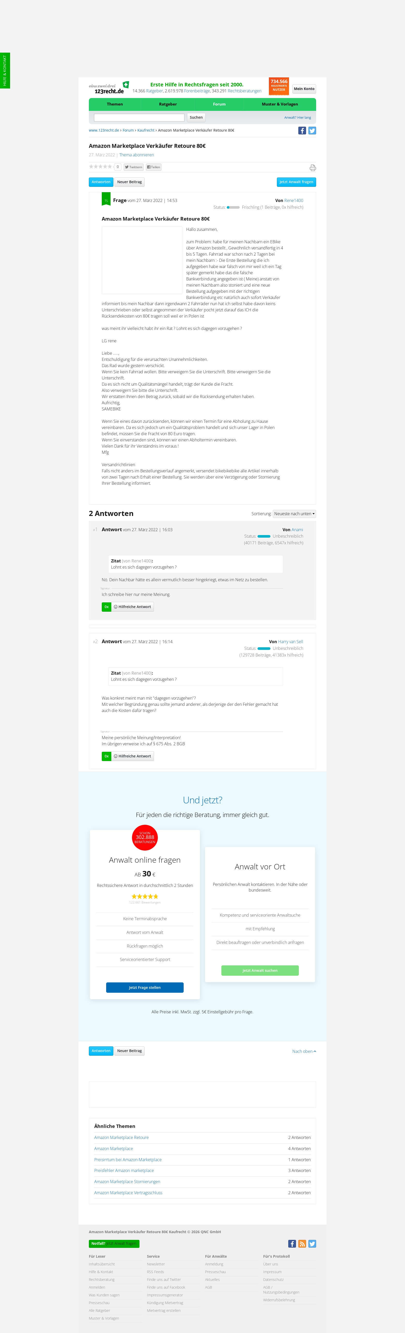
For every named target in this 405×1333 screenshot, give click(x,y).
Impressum (272, 1272)
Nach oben (304, 1051)
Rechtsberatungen (244, 91)
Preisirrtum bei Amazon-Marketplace (128, 1160)
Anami (297, 530)
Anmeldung (214, 1264)
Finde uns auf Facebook (166, 1287)
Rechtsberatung (101, 1280)
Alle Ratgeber (99, 1311)
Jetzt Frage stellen (145, 987)
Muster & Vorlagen (280, 104)
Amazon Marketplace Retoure (121, 1138)
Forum (219, 104)
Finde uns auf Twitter (164, 1280)
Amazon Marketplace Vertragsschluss (128, 1193)
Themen (115, 104)
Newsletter (156, 1264)
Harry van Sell (290, 642)
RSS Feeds (155, 1272)
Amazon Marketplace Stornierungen (127, 1182)
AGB (208, 1287)
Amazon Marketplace (113, 1149)
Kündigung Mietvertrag (165, 1303)
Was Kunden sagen (104, 1295)
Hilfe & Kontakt (5, 70)
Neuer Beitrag (129, 182)
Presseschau (99, 1303)
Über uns (270, 1264)
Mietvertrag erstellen (164, 1311)
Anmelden (97, 1287)
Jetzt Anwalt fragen (296, 182)
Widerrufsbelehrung (279, 1300)
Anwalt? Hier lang (297, 117)
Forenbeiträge (197, 91)
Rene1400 (293, 201)
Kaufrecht (145, 130)
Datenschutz (273, 1280)
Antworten (101, 182)
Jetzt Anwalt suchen (260, 970)
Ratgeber (154, 91)
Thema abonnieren (136, 155)
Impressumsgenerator (165, 1295)
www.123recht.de (104, 130)
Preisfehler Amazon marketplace (124, 1171)
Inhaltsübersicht (102, 1264)
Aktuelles (212, 1280)
